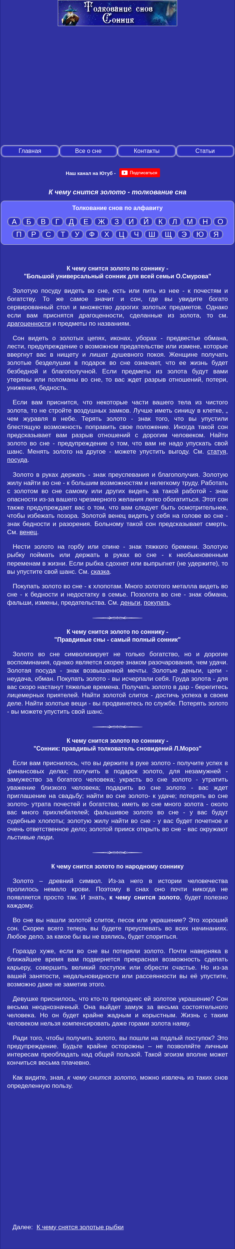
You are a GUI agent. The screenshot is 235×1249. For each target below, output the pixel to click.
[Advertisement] (117, 86)
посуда (17, 459)
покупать (157, 602)
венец (28, 532)
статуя (216, 451)
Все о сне (88, 151)
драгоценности (29, 323)
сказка (100, 571)
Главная (30, 151)
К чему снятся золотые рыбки (80, 1227)
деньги (130, 602)
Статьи (205, 151)
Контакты (147, 151)
